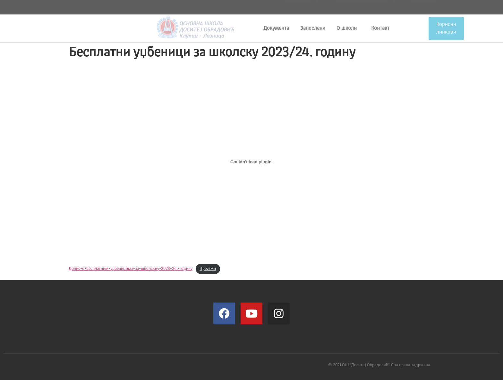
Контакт (380, 28)
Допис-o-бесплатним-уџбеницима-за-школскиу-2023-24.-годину (130, 269)
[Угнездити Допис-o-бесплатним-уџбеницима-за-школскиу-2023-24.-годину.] (251, 162)
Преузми (208, 269)
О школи (348, 28)
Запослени (312, 28)
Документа (276, 28)
